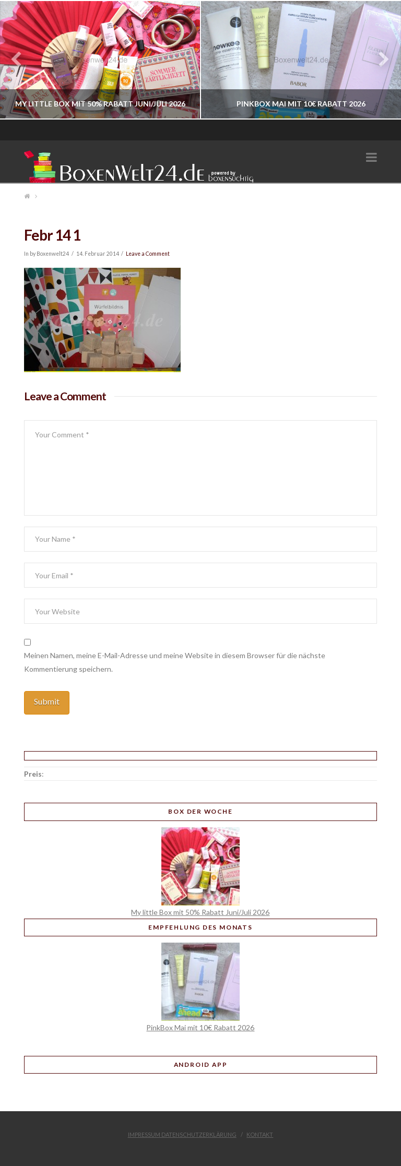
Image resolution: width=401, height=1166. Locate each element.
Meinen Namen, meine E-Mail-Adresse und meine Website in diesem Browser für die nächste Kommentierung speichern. (174, 662)
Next (379, 60)
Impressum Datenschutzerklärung (182, 1134)
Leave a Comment (148, 254)
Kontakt (259, 1134)
